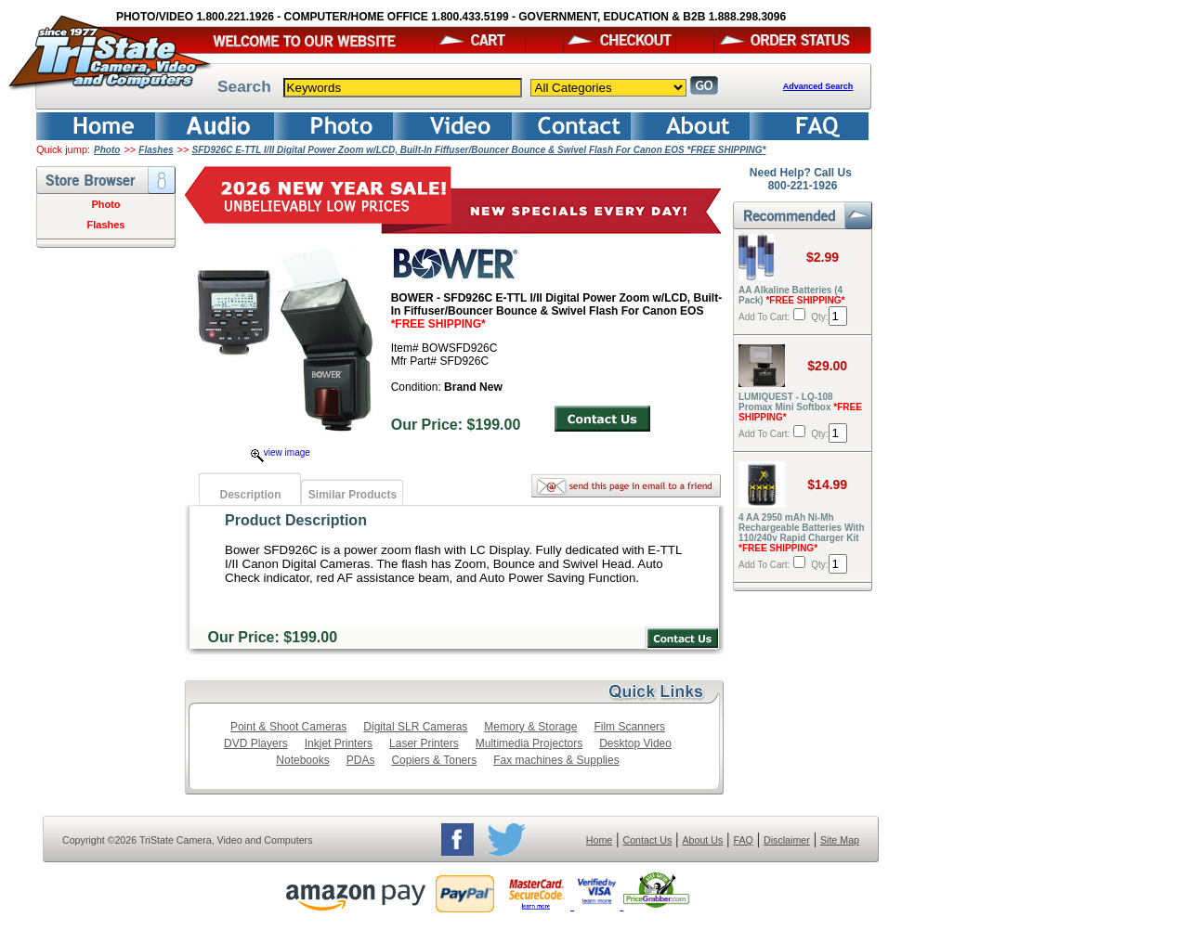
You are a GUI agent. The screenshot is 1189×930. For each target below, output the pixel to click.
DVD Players (256, 743)
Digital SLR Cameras (415, 726)
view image (280, 452)
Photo (107, 150)
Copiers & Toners (434, 760)
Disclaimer (787, 840)
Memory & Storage (530, 726)
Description (250, 494)
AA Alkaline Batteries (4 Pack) (791, 295)
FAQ (742, 840)
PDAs (360, 760)
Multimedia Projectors (529, 743)
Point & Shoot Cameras (288, 726)
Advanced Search (818, 86)
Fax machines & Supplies (556, 760)
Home (599, 840)
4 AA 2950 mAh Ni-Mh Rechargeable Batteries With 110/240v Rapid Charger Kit (801, 532)
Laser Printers (424, 743)
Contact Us (648, 840)
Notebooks (302, 760)
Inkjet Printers (338, 743)
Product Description (296, 520)
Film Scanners (629, 726)
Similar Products (352, 494)
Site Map (839, 840)
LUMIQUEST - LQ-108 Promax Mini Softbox (800, 407)
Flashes (155, 150)
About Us (702, 840)
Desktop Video (635, 743)
